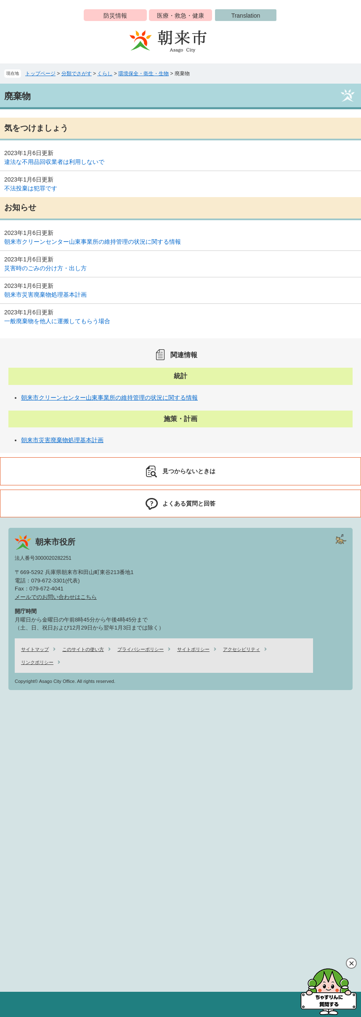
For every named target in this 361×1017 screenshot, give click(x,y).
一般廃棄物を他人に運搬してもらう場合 (57, 321)
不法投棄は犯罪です (30, 188)
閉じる (351, 963)
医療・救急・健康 (180, 15)
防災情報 (115, 15)
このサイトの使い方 (83, 649)
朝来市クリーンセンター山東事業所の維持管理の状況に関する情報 (92, 241)
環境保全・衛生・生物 (143, 73)
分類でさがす (76, 73)
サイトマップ (35, 649)
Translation (245, 15)
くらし (104, 73)
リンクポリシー (37, 662)
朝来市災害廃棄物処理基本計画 (45, 294)
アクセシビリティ (241, 649)
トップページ (40, 73)
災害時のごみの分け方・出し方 (45, 268)
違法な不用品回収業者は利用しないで (54, 161)
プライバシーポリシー (140, 649)
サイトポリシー (193, 649)
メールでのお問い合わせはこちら (56, 597)
